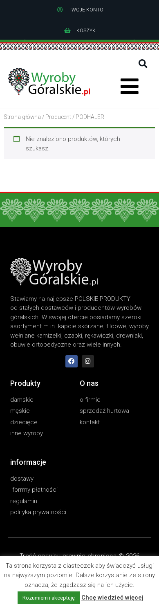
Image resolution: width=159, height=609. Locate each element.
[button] (143, 64)
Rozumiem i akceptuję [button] (48, 598)
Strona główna (22, 117)
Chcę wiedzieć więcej (112, 597)
